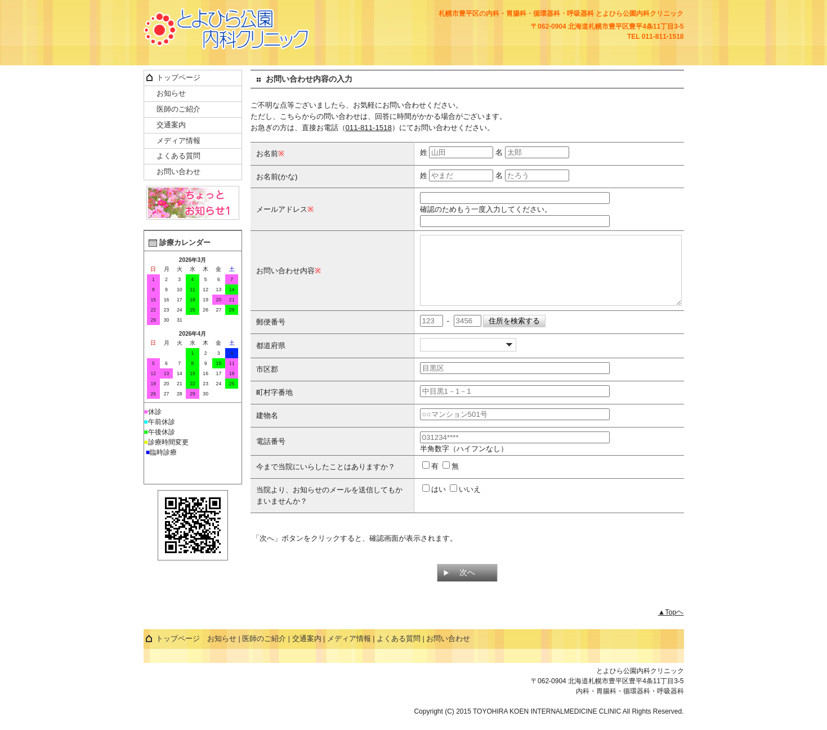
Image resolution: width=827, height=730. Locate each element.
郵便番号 (270, 335)
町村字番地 (274, 406)
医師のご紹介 (178, 109)
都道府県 (270, 359)
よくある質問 (178, 156)
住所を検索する (514, 334)
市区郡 (267, 383)
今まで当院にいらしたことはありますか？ (325, 480)
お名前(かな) (277, 176)
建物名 (267, 429)
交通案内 (171, 125)
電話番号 (270, 455)
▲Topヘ (671, 626)
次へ (467, 585)
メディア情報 (178, 141)
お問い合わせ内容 (285, 277)
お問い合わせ (178, 172)
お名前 (267, 153)
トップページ (178, 78)
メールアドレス (281, 209)
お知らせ (171, 93)
